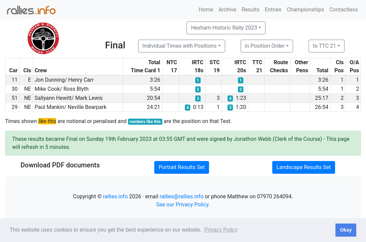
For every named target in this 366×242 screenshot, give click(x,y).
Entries (273, 9)
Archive (227, 9)
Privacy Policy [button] (221, 230)
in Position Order (265, 46)
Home (206, 9)
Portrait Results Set (182, 167)
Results (250, 9)
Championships (305, 9)
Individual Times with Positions (180, 46)
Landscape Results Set (304, 167)
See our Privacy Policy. (183, 204)
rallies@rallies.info (181, 196)
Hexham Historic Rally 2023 (224, 28)
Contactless (343, 9)
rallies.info (115, 196)
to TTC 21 (324, 46)
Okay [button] (346, 230)
